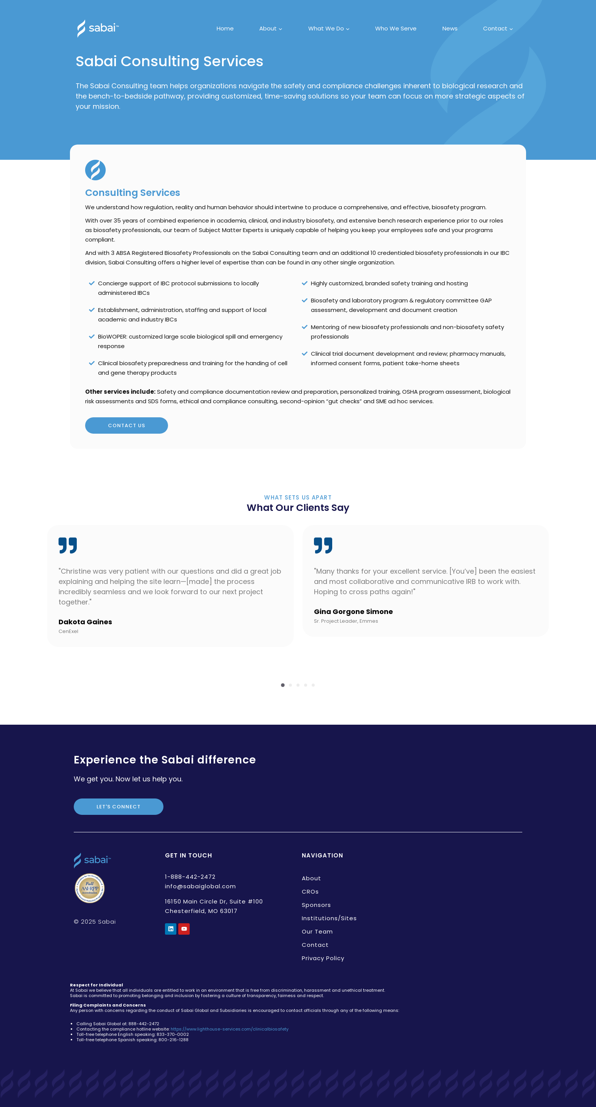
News (450, 28)
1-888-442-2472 (190, 877)
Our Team (317, 931)
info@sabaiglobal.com (200, 886)
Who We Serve (396, 28)
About (311, 878)
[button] (283, 685)
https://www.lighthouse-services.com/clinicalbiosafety (229, 1029)
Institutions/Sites (329, 918)
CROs (310, 891)
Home (225, 28)
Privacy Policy (323, 958)
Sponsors (316, 905)
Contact (315, 945)
